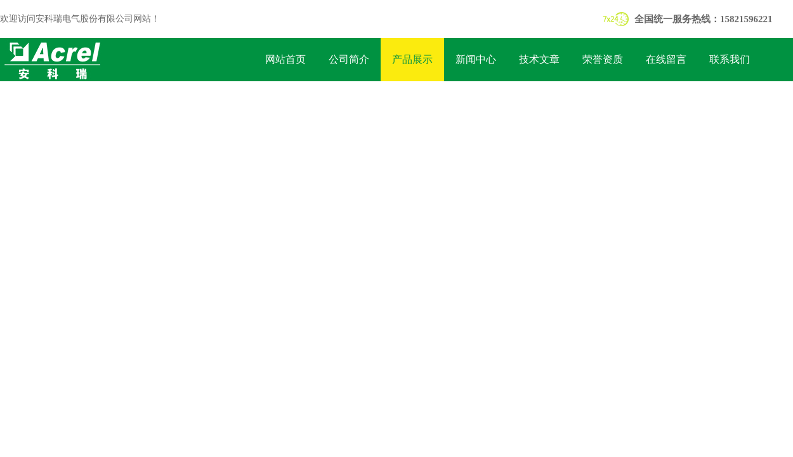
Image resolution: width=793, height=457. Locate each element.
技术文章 (539, 59)
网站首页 (285, 59)
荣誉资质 (602, 59)
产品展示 (412, 59)
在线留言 (666, 59)
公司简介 (349, 59)
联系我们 (729, 59)
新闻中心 (475, 59)
